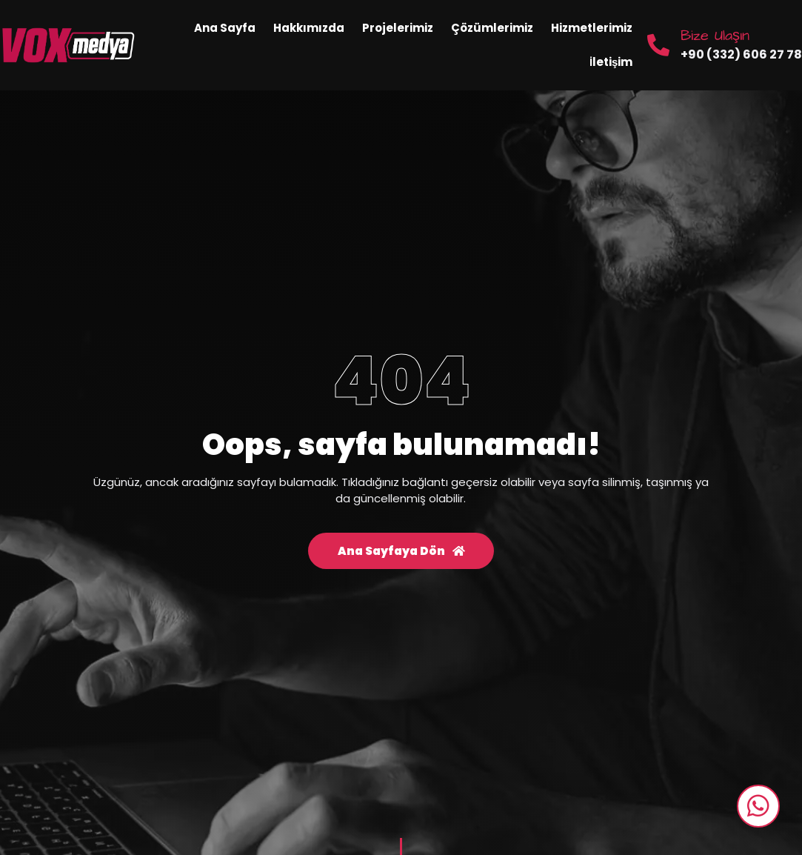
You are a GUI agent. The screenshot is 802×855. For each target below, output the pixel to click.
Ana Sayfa (224, 28)
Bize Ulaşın (715, 35)
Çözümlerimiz (492, 28)
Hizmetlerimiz (591, 28)
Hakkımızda (308, 28)
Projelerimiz (397, 28)
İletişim (611, 62)
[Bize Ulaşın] (658, 45)
